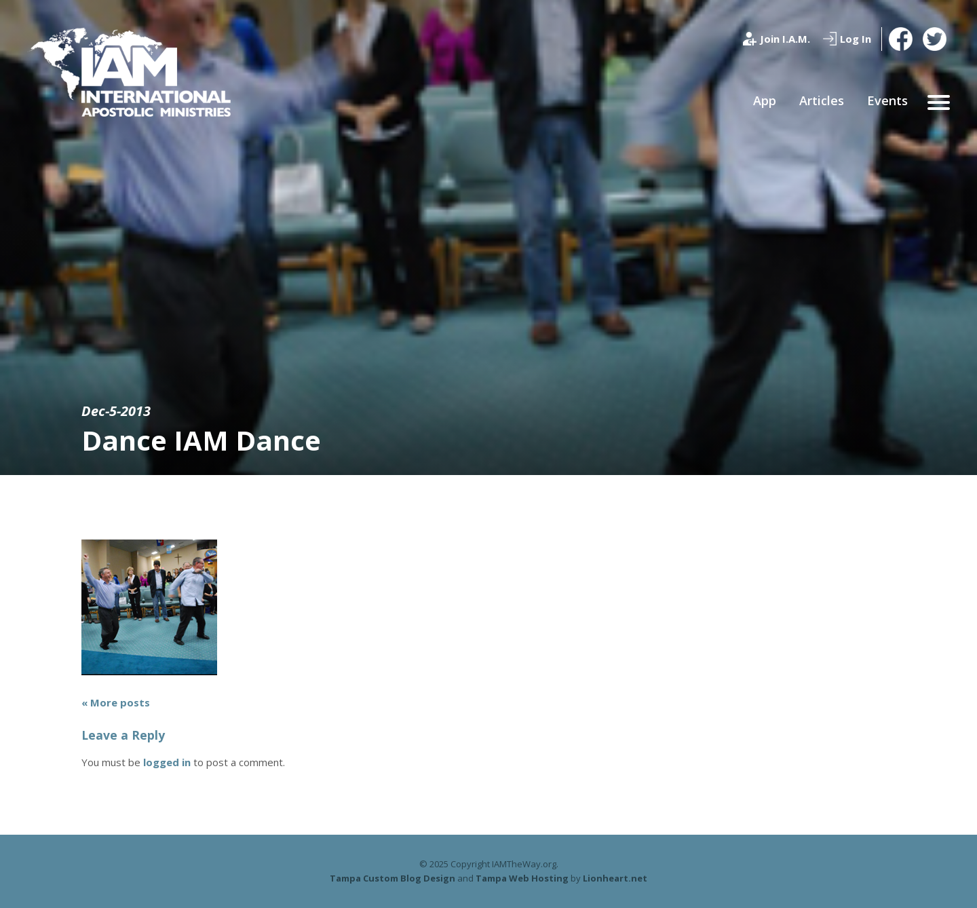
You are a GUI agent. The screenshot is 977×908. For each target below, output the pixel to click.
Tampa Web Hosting (522, 878)
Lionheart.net (615, 878)
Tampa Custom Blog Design (392, 878)
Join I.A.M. (785, 38)
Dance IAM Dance (201, 440)
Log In (855, 38)
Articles (821, 100)
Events (887, 100)
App (764, 100)
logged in (167, 762)
